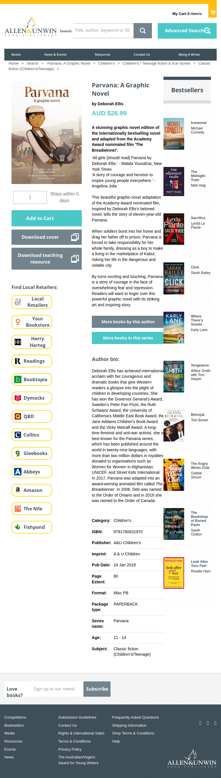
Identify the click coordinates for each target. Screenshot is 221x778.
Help (116, 741)
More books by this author (128, 321)
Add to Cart (40, 218)
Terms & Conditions (74, 741)
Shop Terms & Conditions (133, 733)
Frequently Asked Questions (135, 717)
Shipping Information (129, 725)
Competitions (15, 717)
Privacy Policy (70, 749)
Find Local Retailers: (35, 287)
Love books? (15, 691)
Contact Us (142, 54)
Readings (34, 361)
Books (16, 54)
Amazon (33, 490)
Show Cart (212, 10)
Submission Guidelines (77, 717)
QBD (29, 416)
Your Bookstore (37, 321)
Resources (102, 54)
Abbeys (32, 472)
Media (9, 733)
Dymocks (34, 398)
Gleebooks (35, 453)
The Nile (33, 508)
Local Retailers (37, 302)
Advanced (184, 30)
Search (65, 31)
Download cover (40, 237)
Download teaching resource (40, 258)
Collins (31, 435)
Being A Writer (189, 54)
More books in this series (128, 338)
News (9, 757)
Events (10, 749)
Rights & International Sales (81, 733)
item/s (187, 13)
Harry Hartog (37, 341)
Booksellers (14, 725)
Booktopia (35, 379)
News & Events (55, 54)
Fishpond (34, 527)
